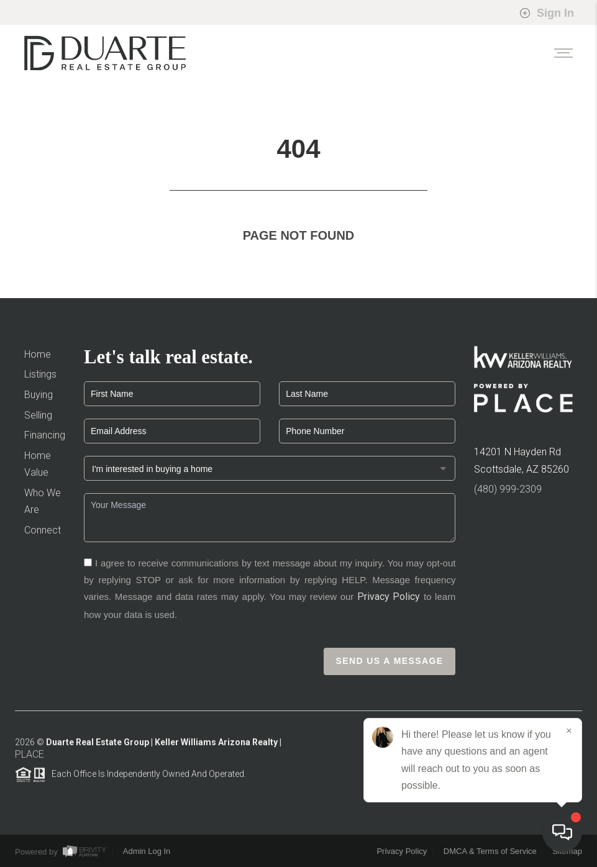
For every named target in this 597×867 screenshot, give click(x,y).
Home (37, 354)
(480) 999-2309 (508, 489)
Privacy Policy (388, 596)
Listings (40, 374)
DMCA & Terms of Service (490, 851)
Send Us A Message (390, 661)
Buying (38, 395)
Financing (44, 435)
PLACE (29, 758)
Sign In (546, 13)
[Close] (569, 731)
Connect (42, 530)
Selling (38, 415)
